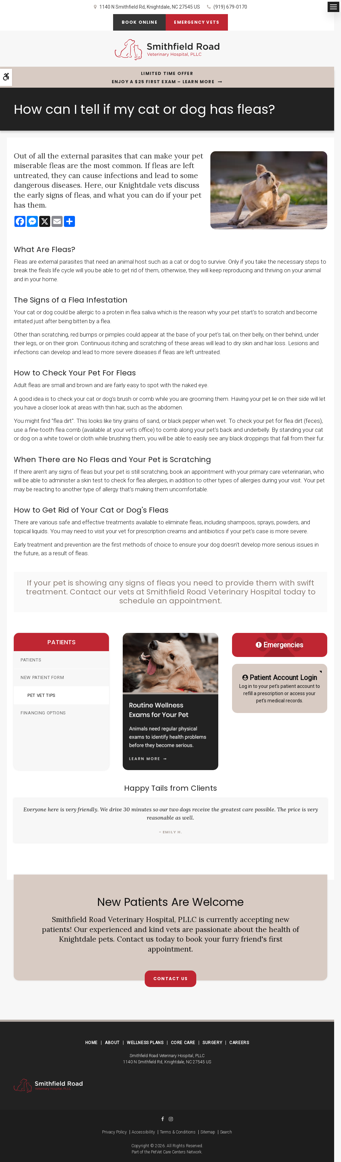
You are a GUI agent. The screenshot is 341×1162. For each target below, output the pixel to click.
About (112, 1042)
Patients (31, 659)
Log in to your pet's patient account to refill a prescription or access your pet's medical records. (279, 687)
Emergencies (279, 645)
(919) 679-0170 (230, 7)
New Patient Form (42, 677)
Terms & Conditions (178, 1132)
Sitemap (207, 1132)
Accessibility (143, 1132)
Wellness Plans (145, 1042)
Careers (239, 1042)
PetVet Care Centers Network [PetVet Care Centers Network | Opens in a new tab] (176, 1152)
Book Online (139, 22)
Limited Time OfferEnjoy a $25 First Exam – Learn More (163, 77)
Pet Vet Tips (42, 695)
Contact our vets (101, 592)
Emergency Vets (197, 22)
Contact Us (170, 979)
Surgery (212, 1042)
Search (226, 1132)
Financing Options (43, 712)
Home (91, 1042)
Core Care (183, 1042)
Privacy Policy (114, 1132)
